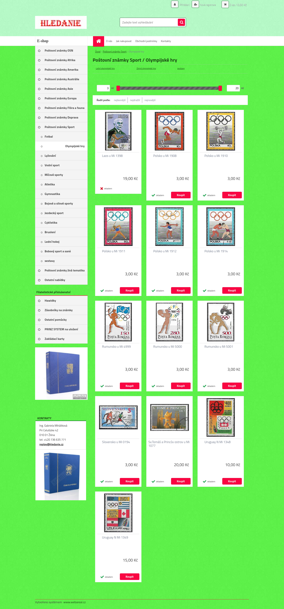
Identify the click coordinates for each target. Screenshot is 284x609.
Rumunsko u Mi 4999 (116, 346)
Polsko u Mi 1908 (165, 156)
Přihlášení (183, 5)
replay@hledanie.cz (51, 444)
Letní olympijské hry (105, 68)
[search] (181, 22)
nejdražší (135, 100)
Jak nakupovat (123, 41)
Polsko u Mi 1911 (113, 251)
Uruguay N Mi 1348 (217, 442)
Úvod (97, 51)
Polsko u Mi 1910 (216, 156)
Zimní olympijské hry (146, 68)
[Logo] (61, 22)
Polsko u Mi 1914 (216, 251)
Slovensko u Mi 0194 (116, 442)
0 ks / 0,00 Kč (238, 4)
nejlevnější (120, 100)
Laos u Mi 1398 (112, 156)
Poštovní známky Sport (114, 51)
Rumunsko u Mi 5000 (167, 346)
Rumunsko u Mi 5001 (218, 346)
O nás (109, 41)
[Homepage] (99, 41)
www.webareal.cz (74, 602)
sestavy (181, 68)
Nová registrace (207, 5)
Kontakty (166, 41)
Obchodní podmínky (146, 41)
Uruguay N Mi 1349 (115, 537)
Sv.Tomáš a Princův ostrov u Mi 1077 (168, 444)
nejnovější (150, 100)
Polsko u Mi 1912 (165, 251)
